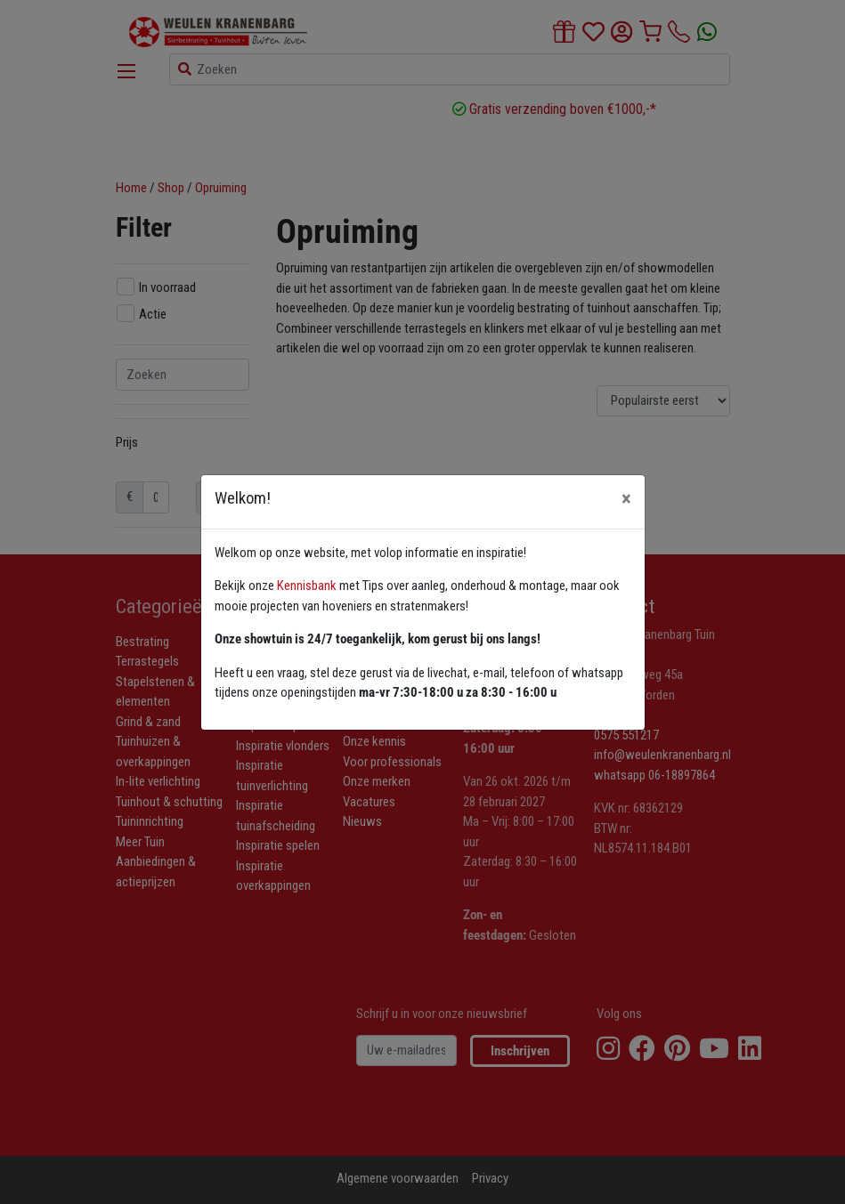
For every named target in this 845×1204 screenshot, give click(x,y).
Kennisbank (307, 586)
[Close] (626, 498)
